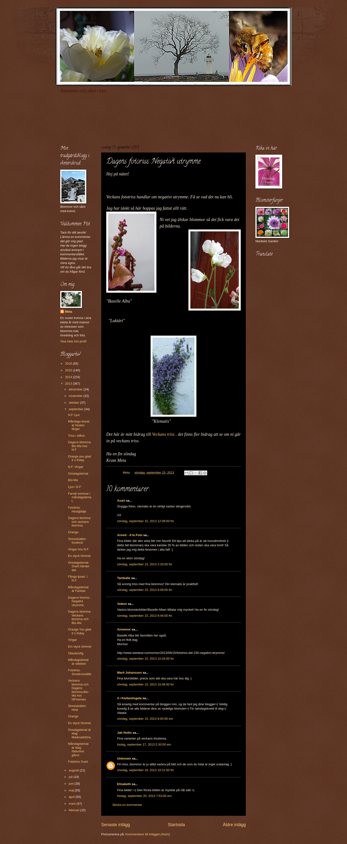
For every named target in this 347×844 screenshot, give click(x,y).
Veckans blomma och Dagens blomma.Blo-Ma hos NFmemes (78, 690)
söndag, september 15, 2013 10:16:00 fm (145, 658)
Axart (121, 500)
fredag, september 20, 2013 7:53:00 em (144, 796)
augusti (74, 770)
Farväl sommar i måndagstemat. (79, 497)
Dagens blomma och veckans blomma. (79, 521)
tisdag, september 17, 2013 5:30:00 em (144, 744)
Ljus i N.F (74, 487)
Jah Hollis (124, 732)
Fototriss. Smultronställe (79, 672)
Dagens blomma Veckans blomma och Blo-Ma (79, 617)
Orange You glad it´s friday (79, 631)
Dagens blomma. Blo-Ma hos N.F (79, 445)
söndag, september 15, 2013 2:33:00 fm (144, 564)
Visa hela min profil (73, 341)
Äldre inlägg (234, 824)
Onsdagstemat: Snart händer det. (78, 566)
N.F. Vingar (75, 467)
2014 (69, 377)
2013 (69, 383)
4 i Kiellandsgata (129, 698)
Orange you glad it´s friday (79, 458)
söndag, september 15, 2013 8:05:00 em (145, 718)
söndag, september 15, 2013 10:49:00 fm (145, 684)
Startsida (176, 824)
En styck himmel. (79, 723)
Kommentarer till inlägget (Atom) (147, 834)
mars (72, 803)
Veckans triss (163, 434)
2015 (69, 370)
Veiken (122, 604)
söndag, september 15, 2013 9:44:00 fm (144, 615)
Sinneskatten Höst (77, 707)
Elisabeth (124, 784)
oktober (74, 402)
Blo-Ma (73, 480)
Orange (73, 716)
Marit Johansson (129, 672)
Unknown (124, 758)
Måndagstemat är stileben (78, 661)
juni (71, 783)
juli (71, 777)
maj (71, 790)
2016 (69, 363)
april (72, 797)
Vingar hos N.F (78, 549)
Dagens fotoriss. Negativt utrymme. (79, 601)
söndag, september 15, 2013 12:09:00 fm (145, 521)
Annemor (124, 629)
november (76, 396)
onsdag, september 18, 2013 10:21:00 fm (145, 770)
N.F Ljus (74, 415)
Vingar (72, 640)
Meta (68, 311)
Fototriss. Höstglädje (77, 509)
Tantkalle (123, 578)
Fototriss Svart (78, 761)
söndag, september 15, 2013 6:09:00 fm (144, 590)
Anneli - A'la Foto (129, 535)
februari (74, 810)
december (76, 389)
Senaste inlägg (115, 824)
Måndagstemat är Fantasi (78, 589)
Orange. (73, 532)
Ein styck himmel (79, 646)
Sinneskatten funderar (77, 540)
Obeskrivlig (75, 653)
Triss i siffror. (76, 435)
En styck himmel (79, 556)
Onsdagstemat (78, 473)
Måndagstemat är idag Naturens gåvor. (78, 749)
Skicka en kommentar (127, 805)
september (76, 409)
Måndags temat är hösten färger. (78, 425)
